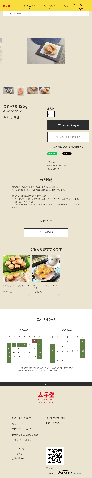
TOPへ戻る (46, 384)
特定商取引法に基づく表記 (57, 166)
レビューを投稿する (46, 232)
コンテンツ (66, 7)
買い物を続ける (53, 169)
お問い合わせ (18, 458)
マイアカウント (19, 449)
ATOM (56, 424)
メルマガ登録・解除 (55, 418)
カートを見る (17, 454)
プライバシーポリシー (23, 440)
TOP (6, 13)
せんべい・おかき (16, 13)
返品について (52, 162)
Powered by (63, 472)
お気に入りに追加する (68, 137)
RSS (48, 424)
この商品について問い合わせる (68, 147)
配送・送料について (21, 418)
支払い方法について (21, 429)
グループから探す (49, 7)
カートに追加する (68, 125)
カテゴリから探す (29, 7)
